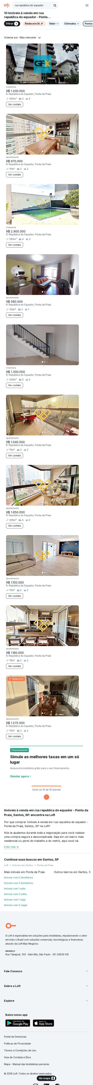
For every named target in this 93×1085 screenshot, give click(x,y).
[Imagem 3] (47, 151)
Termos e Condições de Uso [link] (20, 1050)
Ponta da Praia (45, 865)
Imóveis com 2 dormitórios (18, 877)
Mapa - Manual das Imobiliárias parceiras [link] (26, 1064)
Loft (6, 865)
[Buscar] (55, 5)
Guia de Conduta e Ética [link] (17, 1057)
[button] (46, 971)
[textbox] (35, 5)
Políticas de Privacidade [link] (17, 1043)
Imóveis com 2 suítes (15, 894)
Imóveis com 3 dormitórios (18, 883)
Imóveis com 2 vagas (15, 905)
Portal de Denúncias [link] (15, 1036)
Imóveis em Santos (22, 865)
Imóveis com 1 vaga (15, 899)
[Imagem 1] (42, 81)
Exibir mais (12, 847)
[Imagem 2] (44, 81)
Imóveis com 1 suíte (14, 888)
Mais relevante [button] (28, 37)
